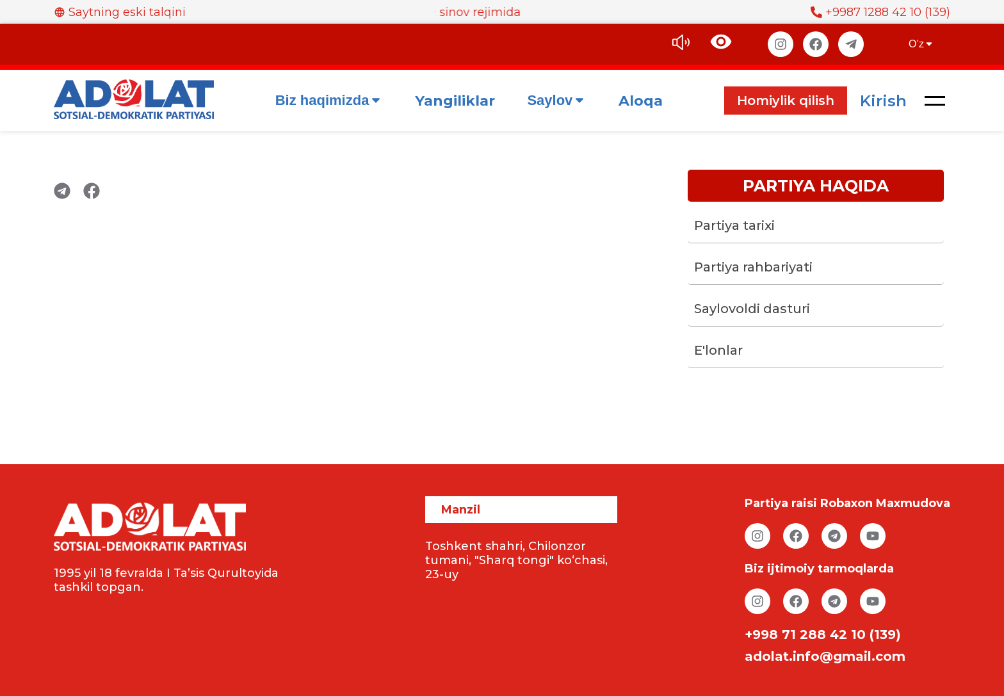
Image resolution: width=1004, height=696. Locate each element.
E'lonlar (718, 350)
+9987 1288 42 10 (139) (880, 12)
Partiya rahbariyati (753, 267)
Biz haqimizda (329, 100)
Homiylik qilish (785, 100)
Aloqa (641, 100)
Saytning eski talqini (120, 12)
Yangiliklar (455, 100)
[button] (934, 100)
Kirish (883, 101)
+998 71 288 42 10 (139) (823, 634)
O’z (921, 43)
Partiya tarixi (734, 225)
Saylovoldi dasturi (752, 308)
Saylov (557, 100)
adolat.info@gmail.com (825, 656)
